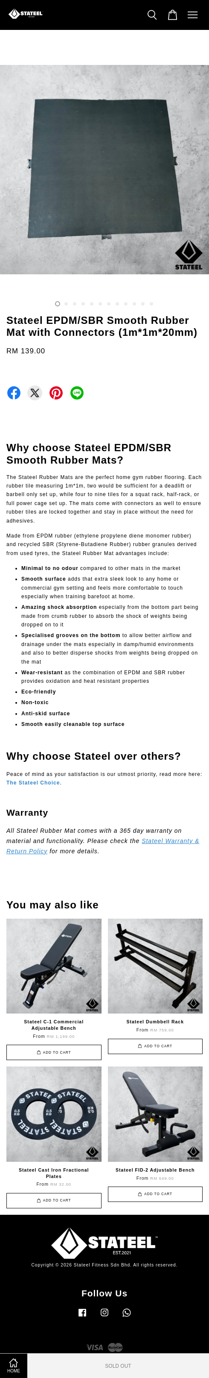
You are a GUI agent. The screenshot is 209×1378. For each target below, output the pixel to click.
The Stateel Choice (33, 783)
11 (142, 303)
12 (151, 303)
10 (134, 303)
